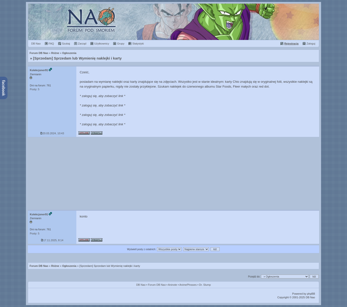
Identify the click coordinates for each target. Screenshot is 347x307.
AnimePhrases (188, 284)
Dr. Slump (205, 284)
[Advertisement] (173, 173)
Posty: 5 (34, 89)
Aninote (172, 284)
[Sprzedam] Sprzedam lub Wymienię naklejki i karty (77, 58)
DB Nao (141, 284)
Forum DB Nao (39, 265)
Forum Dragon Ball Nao (173, 22)
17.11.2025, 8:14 (52, 240)
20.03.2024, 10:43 (52, 133)
